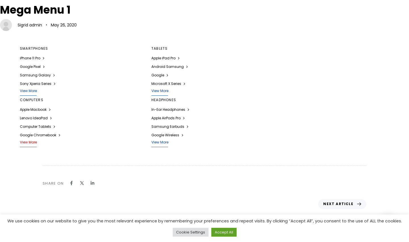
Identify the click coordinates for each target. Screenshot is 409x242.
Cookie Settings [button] (190, 232)
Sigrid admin (30, 25)
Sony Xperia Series (37, 83)
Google (159, 75)
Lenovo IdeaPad (36, 118)
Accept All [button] (224, 232)
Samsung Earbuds (169, 126)
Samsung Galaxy (37, 75)
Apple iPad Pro (165, 58)
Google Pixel (32, 66)
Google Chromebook (40, 135)
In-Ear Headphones (170, 109)
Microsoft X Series (168, 83)
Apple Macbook (35, 109)
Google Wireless (167, 135)
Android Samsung (169, 66)
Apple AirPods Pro (168, 118)
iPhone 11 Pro (32, 58)
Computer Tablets (37, 126)
